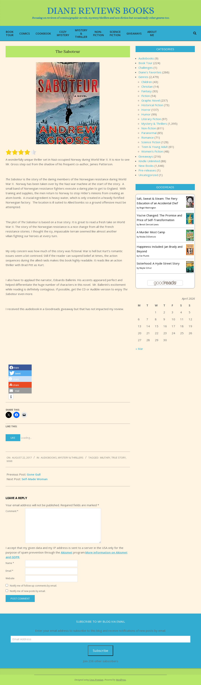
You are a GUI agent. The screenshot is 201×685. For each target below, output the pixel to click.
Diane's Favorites (149, 72)
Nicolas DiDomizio (147, 236)
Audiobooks (49, 457)
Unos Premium (96, 679)
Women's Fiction (152, 151)
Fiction (145, 96)
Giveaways (145, 156)
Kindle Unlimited (149, 161)
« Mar (139, 349)
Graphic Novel (150, 100)
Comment (12, 511)
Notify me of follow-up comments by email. (33, 585)
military (105, 457)
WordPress (121, 679)
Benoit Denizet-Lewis (149, 224)
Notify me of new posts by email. (28, 591)
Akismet (66, 552)
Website (10, 578)
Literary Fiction (151, 119)
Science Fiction (150, 142)
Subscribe (100, 650)
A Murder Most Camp (151, 232)
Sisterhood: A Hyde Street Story (158, 263)
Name (10, 563)
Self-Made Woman (34, 479)
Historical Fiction (152, 105)
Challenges (145, 68)
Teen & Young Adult (154, 147)
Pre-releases (147, 170)
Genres (143, 77)
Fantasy (146, 91)
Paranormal (149, 133)
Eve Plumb (144, 255)
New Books (146, 166)
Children (146, 82)
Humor (146, 114)
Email (9, 570)
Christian (147, 86)
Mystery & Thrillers (70, 457)
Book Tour (145, 63)
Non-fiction (148, 128)
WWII (9, 461)
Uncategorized (148, 175)
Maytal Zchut (145, 268)
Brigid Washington (147, 207)
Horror (146, 110)
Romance (147, 137)
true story (118, 457)
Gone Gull (34, 474)
